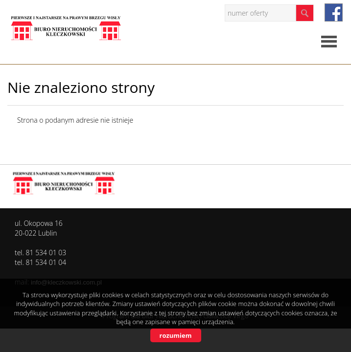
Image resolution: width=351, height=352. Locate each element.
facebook (334, 12)
